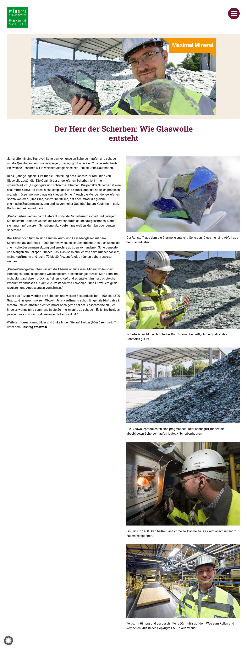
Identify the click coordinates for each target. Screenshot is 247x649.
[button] (8, 640)
